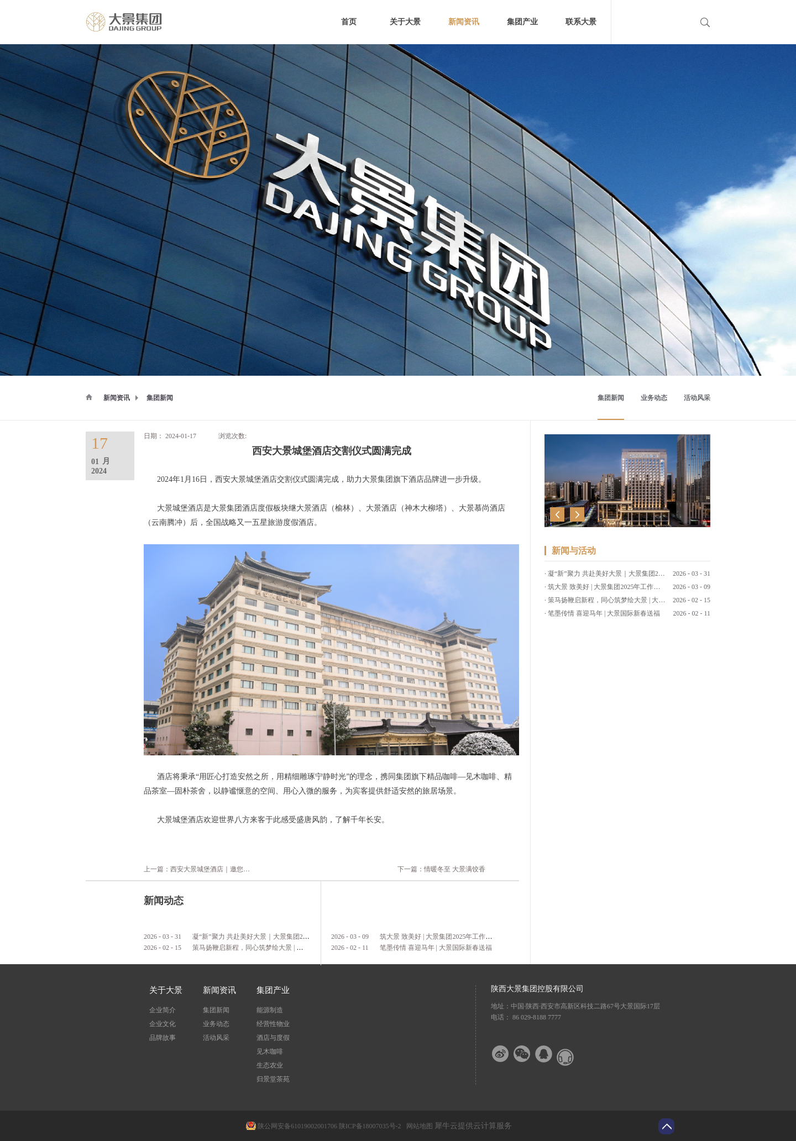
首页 (349, 22)
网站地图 (418, 1126)
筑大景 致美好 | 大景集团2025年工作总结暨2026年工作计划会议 (472, 936)
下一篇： (441, 869)
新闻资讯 (116, 398)
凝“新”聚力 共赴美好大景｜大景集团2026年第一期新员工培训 (282, 936)
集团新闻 (159, 398)
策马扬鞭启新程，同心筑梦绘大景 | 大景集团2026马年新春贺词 (284, 947)
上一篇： (234, 869)
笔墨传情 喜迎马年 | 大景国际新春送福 (436, 947)
